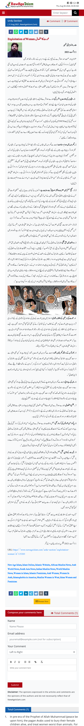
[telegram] (31, 32)
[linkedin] (26, 32)
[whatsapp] (16, 32)
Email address (16, 633)
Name (11, 620)
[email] (41, 32)
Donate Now (42, 601)
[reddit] (36, 32)
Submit (15, 685)
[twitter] (21, 32)
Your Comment (17, 646)
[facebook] (11, 32)
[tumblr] (46, 32)
